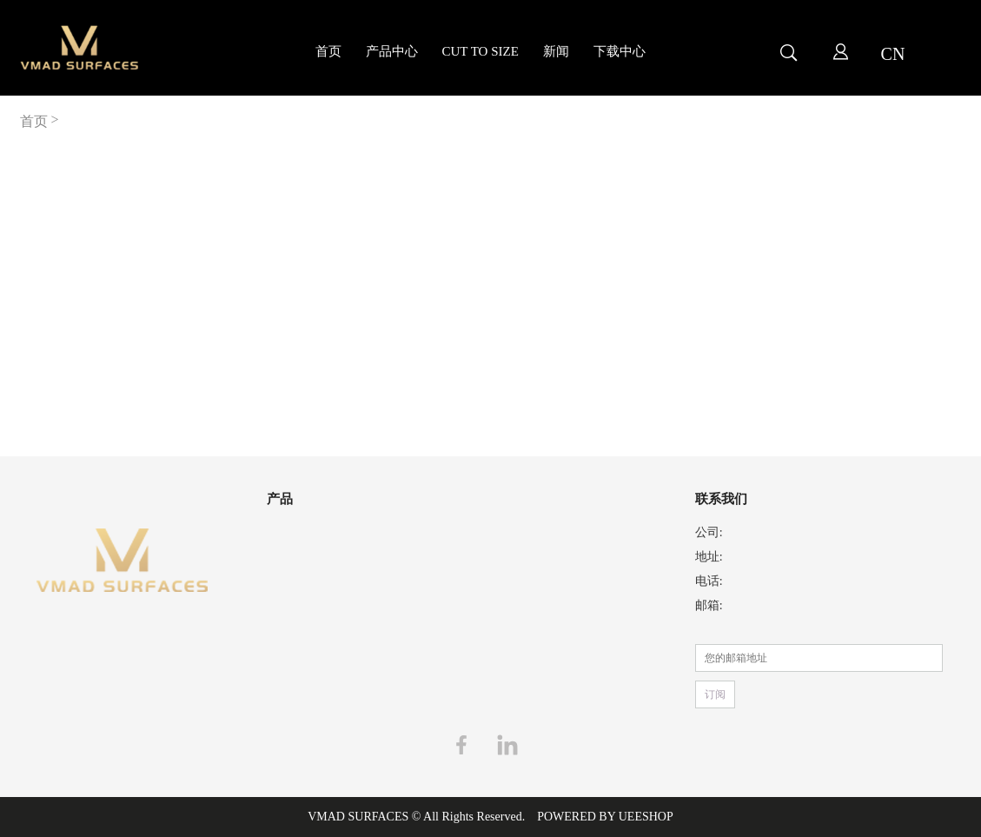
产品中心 (392, 51)
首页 (328, 51)
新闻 (556, 51)
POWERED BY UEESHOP (605, 816)
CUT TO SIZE (480, 51)
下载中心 (619, 51)
